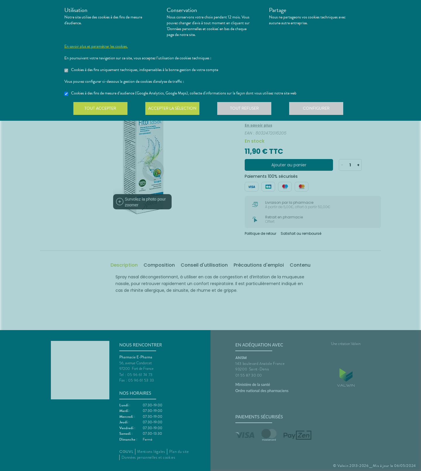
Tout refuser (247, 109)
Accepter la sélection (174, 109)
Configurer (320, 109)
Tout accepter (101, 109)
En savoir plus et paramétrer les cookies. (96, 46)
